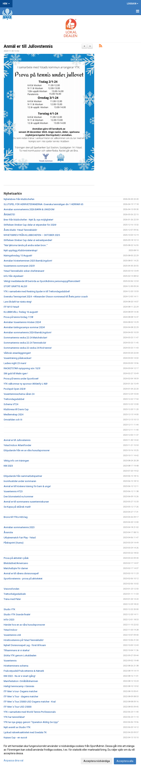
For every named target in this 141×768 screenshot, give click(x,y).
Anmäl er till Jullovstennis (28, 46)
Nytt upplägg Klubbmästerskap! (20, 250)
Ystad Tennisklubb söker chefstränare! (24, 271)
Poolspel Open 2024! (15, 388)
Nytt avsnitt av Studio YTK (17, 727)
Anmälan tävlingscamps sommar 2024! (24, 327)
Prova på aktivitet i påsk (16, 558)
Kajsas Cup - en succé (15, 737)
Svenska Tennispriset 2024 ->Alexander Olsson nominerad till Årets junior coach (46, 296)
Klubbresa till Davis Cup (16, 409)
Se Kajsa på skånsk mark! (17, 506)
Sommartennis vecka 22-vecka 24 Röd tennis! (28, 347)
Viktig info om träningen (16, 460)
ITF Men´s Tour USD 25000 (17, 706)
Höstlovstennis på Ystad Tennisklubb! (24, 640)
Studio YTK (9, 609)
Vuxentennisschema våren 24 (19, 394)
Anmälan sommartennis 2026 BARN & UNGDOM (29, 209)
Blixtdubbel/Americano (16, 563)
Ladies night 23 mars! (15, 363)
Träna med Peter (12, 599)
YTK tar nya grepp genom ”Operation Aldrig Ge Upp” (31, 722)
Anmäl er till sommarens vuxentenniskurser (26, 501)
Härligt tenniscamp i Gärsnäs (19, 686)
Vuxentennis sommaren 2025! (19, 265)
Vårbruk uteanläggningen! (17, 353)
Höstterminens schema (16, 665)
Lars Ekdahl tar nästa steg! (18, 301)
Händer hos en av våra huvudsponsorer (24, 624)
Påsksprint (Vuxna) (14, 542)
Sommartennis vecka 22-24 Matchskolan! (25, 337)
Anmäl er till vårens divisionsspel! (21, 573)
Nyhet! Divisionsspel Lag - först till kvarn (25, 645)
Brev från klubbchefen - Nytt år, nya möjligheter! (28, 219)
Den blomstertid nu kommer (18, 496)
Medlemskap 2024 (13, 414)
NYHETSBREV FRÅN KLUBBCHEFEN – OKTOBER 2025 (32, 235)
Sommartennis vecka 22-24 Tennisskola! (25, 342)
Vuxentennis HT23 (13, 491)
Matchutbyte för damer (16, 568)
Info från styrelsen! (13, 276)
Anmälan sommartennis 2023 (19, 527)
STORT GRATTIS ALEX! (15, 286)
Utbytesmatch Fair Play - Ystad (20, 537)
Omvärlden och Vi (13, 419)
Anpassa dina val (13, 760)
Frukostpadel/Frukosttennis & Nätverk (24, 670)
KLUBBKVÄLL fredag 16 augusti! (21, 312)
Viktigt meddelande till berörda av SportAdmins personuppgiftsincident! (42, 281)
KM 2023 (8, 465)
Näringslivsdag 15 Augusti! (18, 255)
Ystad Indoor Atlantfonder (17, 445)
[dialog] (70, 753)
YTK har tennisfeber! (14, 717)
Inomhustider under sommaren (20, 481)
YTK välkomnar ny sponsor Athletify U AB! (26, 383)
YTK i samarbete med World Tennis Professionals (30, 712)
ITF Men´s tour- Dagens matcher (20, 691)
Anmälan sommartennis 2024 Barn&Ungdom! (27, 332)
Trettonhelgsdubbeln (15, 594)
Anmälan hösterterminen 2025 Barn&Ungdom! (28, 260)
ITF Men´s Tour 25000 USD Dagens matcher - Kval (30, 701)
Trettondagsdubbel (14, 399)
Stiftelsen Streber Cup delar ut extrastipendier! (28, 240)
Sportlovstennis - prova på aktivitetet (23, 578)
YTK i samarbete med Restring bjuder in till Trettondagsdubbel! (37, 291)
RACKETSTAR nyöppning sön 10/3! (22, 368)
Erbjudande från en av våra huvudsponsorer (27, 450)
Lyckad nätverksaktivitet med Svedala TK (25, 732)
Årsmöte (8, 532)
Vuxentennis (10, 660)
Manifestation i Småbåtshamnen (21, 681)
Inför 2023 (9, 619)
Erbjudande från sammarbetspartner (23, 476)
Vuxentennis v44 (12, 635)
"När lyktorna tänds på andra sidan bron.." (26, 245)
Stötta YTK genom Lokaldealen (20, 655)
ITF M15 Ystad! (11, 306)
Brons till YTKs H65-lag (16, 517)
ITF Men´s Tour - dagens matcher (21, 696)
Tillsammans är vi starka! (17, 650)
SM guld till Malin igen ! (16, 373)
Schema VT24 (11, 404)
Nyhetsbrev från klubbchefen (19, 199)
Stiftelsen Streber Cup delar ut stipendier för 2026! (30, 224)
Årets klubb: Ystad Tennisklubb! (20, 230)
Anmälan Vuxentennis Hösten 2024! (22, 322)
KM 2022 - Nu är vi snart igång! (19, 676)
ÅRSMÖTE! (9, 214)
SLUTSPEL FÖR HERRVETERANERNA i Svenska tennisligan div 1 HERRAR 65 (43, 204)
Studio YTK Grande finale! (17, 614)
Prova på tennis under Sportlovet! (21, 378)
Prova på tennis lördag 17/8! (18, 317)
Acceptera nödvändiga (97, 761)
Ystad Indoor (10, 629)
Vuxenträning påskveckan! (17, 358)
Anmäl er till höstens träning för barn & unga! (27, 486)
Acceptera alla (125, 761)
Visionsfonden (11, 588)
